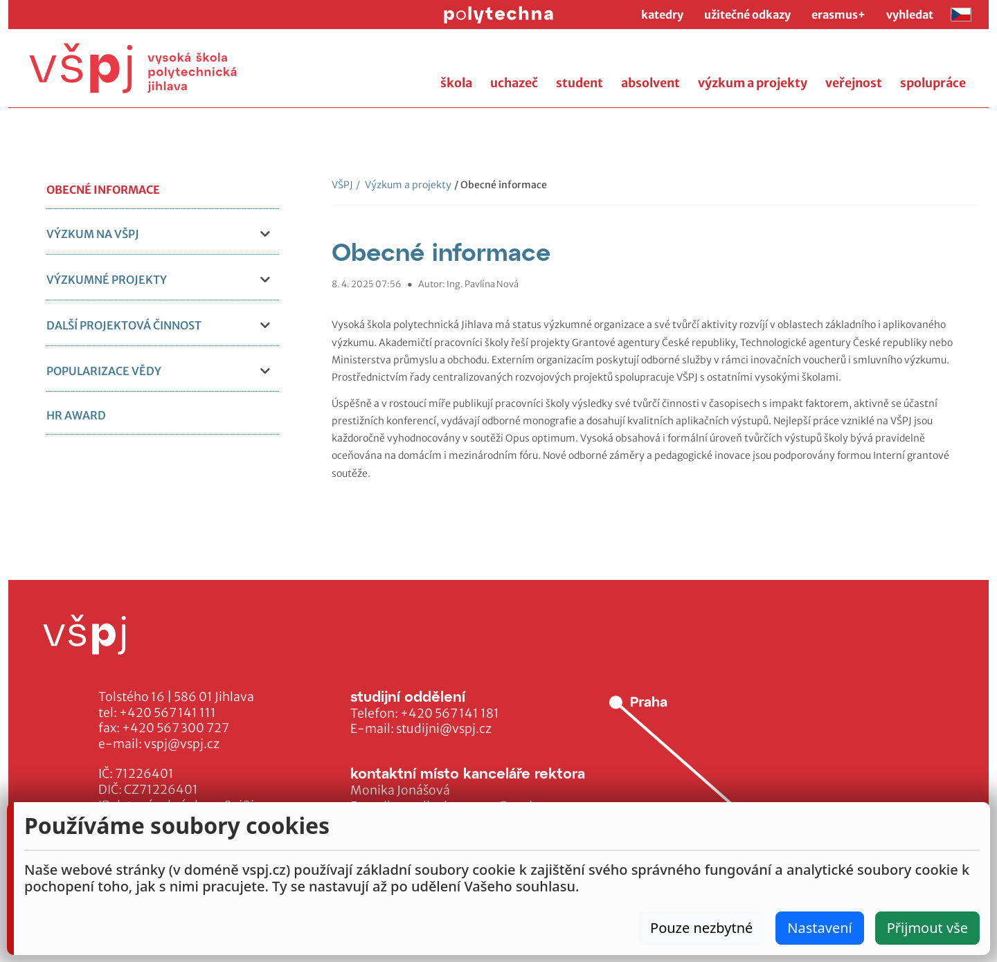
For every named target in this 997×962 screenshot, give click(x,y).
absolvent (650, 83)
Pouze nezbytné (701, 927)
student (579, 83)
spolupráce (933, 83)
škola (456, 83)
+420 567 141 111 (167, 712)
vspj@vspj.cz (181, 744)
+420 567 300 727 (175, 728)
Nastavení (819, 927)
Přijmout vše (927, 927)
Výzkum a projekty (403, 185)
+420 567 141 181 (449, 713)
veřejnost (853, 83)
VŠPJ (342, 185)
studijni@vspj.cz (444, 728)
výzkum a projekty (752, 83)
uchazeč (514, 83)
